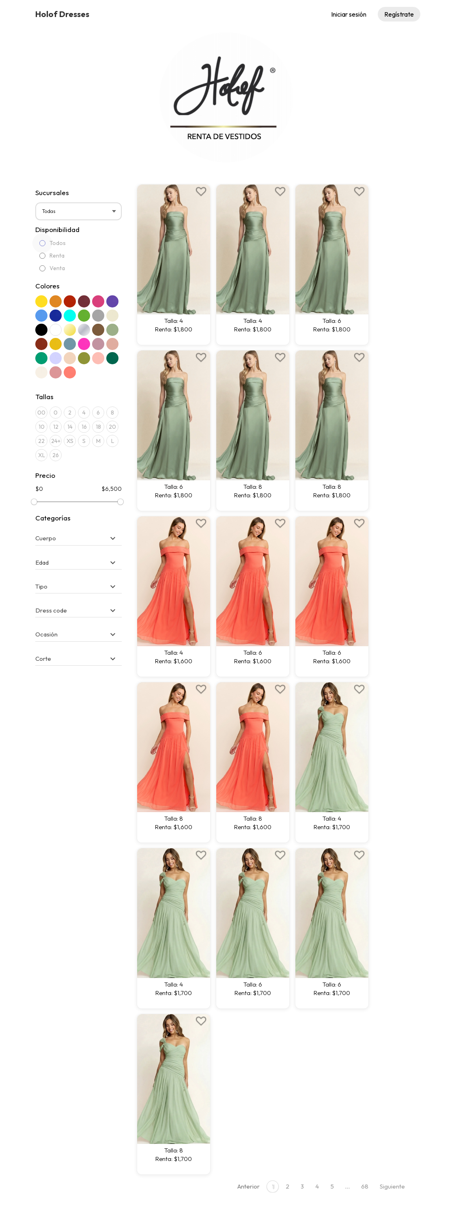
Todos (52, 243)
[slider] (34, 502)
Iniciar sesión (348, 14)
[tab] (78, 534)
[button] (76, 538)
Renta (52, 255)
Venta (52, 268)
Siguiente (392, 1186)
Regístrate (399, 14)
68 (364, 1186)
